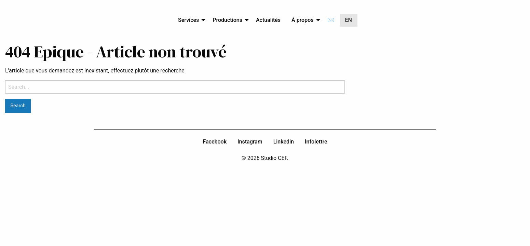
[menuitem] (190, 20)
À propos (302, 20)
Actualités (268, 20)
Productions (227, 20)
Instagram (249, 141)
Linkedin (283, 141)
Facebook (215, 141)
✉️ (330, 20)
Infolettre (316, 141)
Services (188, 20)
